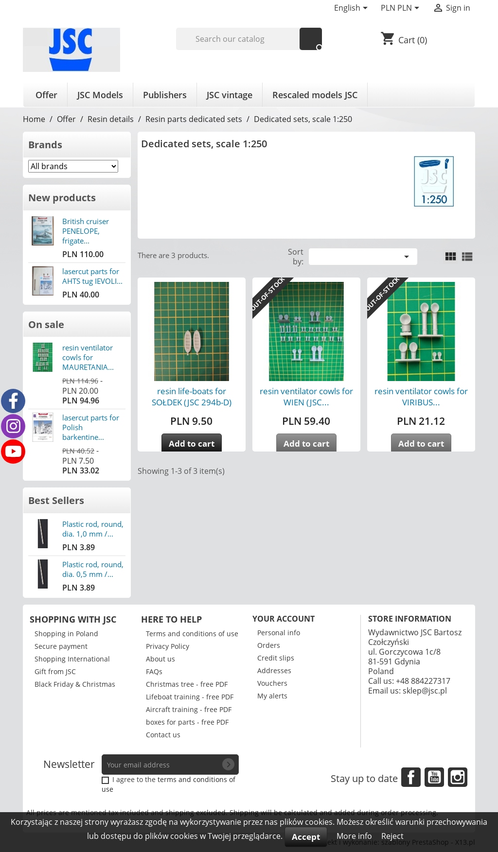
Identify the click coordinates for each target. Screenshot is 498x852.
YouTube (434, 777)
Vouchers (272, 683)
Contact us (163, 734)
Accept (306, 836)
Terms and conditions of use (192, 633)
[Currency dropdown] (402, 9)
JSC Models (100, 95)
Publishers (165, 95)
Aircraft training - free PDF (188, 709)
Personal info (278, 632)
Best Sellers (56, 500)
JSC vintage (229, 95)
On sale (46, 324)
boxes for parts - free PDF (187, 722)
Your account (283, 618)
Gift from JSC (55, 671)
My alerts (272, 695)
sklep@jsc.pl (425, 690)
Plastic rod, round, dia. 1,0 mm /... (93, 529)
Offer (46, 95)
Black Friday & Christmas (75, 684)
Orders (268, 645)
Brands (45, 144)
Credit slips (275, 657)
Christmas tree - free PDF (187, 684)
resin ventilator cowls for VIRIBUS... (421, 396)
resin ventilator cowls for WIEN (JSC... (306, 396)
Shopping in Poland (66, 633)
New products (62, 197)
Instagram (457, 777)
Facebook (411, 777)
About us (160, 658)
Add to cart (191, 443)
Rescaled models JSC (314, 95)
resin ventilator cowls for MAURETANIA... (88, 357)
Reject (392, 836)
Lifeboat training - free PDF (189, 696)
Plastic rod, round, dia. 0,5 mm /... (93, 569)
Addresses (274, 670)
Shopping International (72, 658)
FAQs (154, 671)
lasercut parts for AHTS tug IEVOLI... (92, 276)
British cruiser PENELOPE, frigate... (85, 230)
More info (355, 836)
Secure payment (61, 646)
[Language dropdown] (352, 9)
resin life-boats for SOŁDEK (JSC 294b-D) (191, 396)
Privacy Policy (167, 646)
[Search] (249, 39)
